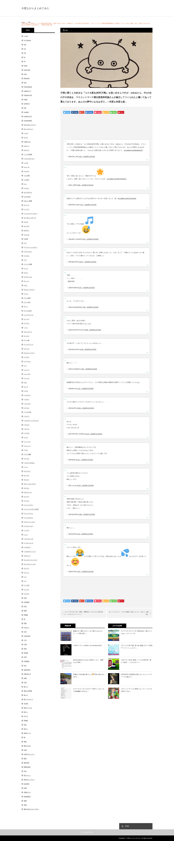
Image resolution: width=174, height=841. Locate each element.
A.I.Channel (27, 40)
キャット (26, 281)
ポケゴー (26, 479)
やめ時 (26, 239)
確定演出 (26, 763)
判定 (25, 606)
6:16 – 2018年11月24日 (85, 486)
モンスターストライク (30, 560)
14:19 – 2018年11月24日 (93, 434)
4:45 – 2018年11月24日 (89, 369)
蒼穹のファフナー (29, 779)
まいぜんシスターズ (30, 218)
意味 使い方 (27, 674)
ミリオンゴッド (28, 543)
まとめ (26, 222)
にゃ (25, 184)
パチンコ (26, 429)
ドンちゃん (27, 361)
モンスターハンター (30, 564)
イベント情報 (28, 264)
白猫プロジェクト (29, 754)
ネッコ (26, 387)
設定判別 (26, 784)
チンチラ (26, 336)
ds (24, 57)
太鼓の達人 (27, 636)
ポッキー (26, 496)
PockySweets (28, 87)
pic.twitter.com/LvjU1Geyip (127, 199)
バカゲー (26, 399)
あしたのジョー (28, 129)
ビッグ (26, 437)
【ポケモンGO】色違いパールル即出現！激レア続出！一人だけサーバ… (136, 661)
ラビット (26, 572)
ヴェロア (26, 594)
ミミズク (26, 530)
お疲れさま (27, 142)
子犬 (25, 640)
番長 (25, 741)
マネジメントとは (29, 522)
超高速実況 (27, 796)
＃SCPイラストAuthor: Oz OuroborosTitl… (88, 646)
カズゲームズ (28, 277)
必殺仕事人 (27, 670)
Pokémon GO (28, 95)
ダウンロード (28, 332)
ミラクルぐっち (28, 539)
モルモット (27, 556)
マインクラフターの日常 (31, 509)
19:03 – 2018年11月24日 (85, 408)
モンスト (26, 568)
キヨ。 (26, 285)
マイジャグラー (28, 505)
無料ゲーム (27, 733)
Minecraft (26, 78)
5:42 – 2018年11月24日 (90, 239)
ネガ (25, 382)
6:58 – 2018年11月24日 (93, 330)
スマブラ (26, 323)
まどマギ (26, 226)
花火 (25, 771)
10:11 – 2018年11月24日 (84, 460)
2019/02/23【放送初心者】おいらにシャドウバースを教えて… (136, 676)
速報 (25, 801)
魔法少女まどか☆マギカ (31, 809)
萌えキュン (27, 775)
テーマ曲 (26, 340)
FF (25, 61)
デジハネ (26, 349)
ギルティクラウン (29, 289)
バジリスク (27, 403)
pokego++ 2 (27, 91)
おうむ (26, 137)
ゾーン (26, 327)
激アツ (26, 729)
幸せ (25, 665)
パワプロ (26, 433)
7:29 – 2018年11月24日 (90, 307)
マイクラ (26, 501)
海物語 (26, 720)
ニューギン (27, 374)
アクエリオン (28, 251)
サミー (26, 306)
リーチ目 (26, 585)
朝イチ (26, 695)
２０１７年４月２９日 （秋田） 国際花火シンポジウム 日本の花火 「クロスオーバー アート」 (84, 613)
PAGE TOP (87, 832)
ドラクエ (26, 357)
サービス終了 (28, 310)
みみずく (26, 230)
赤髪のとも (27, 792)
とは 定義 (27, 175)
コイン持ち (27, 302)
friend (25, 65)
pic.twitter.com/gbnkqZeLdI (133, 150)
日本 (25, 682)
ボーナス (26, 475)
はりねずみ (27, 196)
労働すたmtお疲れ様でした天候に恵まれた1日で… (89, 676)
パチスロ (26, 425)
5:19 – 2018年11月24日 (85, 534)
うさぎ (26, 133)
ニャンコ (26, 370)
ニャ (25, 365)
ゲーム (26, 294)
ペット (26, 467)
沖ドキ (26, 716)
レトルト (26, 589)
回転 (25, 623)
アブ (25, 260)
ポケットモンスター (30, 484)
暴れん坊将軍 (28, 691)
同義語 (26, 615)
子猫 (25, 644)
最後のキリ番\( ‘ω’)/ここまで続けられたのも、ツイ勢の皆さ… (87, 632)
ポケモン (26, 488)
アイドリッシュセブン (30, 247)
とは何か (26, 180)
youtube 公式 (28, 116)
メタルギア (27, 547)
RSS (127, 826)
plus (25, 82)
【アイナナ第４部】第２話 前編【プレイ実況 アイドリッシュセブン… (136, 647)
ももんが (26, 234)
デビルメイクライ (29, 353)
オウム (26, 272)
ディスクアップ (28, 344)
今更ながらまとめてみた (35, 8)
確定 (25, 758)
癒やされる (27, 746)
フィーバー (27, 441)
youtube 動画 (28, 120)
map (25, 74)
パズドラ (26, 416)
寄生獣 (26, 653)
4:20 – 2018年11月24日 (87, 157)
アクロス (26, 256)
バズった (26, 408)
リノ (25, 581)
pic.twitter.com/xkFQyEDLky (116, 179)
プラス (26, 450)
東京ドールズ (28, 708)
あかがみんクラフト (30, 125)
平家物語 (26, 661)
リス (25, 577)
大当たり (26, 627)
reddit (25, 99)
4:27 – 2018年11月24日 (88, 205)
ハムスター (27, 395)
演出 (25, 724)
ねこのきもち (28, 192)
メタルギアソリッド (30, 551)
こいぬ (26, 163)
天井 (25, 632)
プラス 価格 (27, 454)
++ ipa (26, 36)
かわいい (26, 146)
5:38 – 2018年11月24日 (87, 514)
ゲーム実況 (27, 298)
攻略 (25, 678)
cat (25, 49)
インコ (26, 268)
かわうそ (26, 150)
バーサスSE (27, 412)
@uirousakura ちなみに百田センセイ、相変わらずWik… (88, 661)
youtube (26, 112)
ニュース (26, 378)
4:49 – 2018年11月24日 (88, 350)
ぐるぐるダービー (29, 158)
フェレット (27, 446)
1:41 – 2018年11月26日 (85, 389)
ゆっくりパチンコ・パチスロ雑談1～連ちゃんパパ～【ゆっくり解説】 (127, 613)
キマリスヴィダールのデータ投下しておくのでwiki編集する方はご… (88, 690)
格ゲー (26, 712)
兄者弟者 (26, 602)
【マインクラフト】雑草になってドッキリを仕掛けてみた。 (136, 690)
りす (25, 243)
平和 (25, 657)
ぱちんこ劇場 (28, 201)
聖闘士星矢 (27, 767)
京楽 (25, 598)
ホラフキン (27, 471)
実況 (25, 648)
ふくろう (26, 209)
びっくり (26, 205)
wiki (30, 22)
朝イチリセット (28, 699)
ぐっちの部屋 (28, 154)
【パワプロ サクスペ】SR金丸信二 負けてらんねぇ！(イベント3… (136, 632)
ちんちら (26, 171)
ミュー (26, 534)
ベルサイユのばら (29, 463)
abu (25, 44)
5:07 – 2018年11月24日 (86, 288)
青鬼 (25, 805)
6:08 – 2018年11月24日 (85, 185)
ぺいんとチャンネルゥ (30, 213)
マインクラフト (28, 513)
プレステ (26, 458)
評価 (25, 788)
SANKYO (27, 103)
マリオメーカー (28, 526)
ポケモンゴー (28, 492)
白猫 (25, 750)
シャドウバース (28, 315)
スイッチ (26, 319)
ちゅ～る (26, 167)
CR (25, 53)
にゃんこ (26, 188)
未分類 (26, 703)
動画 (25, 610)
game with (27, 70)
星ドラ (26, 686)
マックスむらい (28, 517)
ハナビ (26, 391)
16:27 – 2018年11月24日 (87, 262)
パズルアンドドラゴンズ (31, 420)
